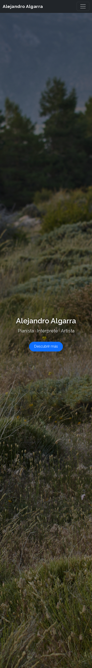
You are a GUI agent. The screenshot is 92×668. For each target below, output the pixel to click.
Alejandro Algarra (30, 6)
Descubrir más (46, 346)
